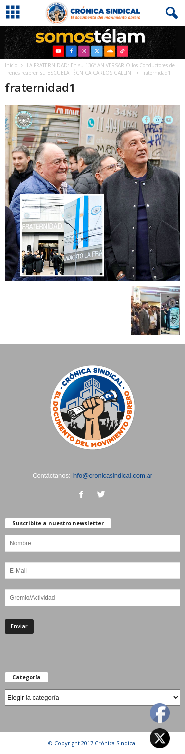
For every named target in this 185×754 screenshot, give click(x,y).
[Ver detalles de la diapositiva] (92, 42)
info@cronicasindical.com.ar (112, 475)
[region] (92, 42)
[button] (170, 13)
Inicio (11, 65)
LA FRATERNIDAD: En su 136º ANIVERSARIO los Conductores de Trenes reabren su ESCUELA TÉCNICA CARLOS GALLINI (90, 69)
